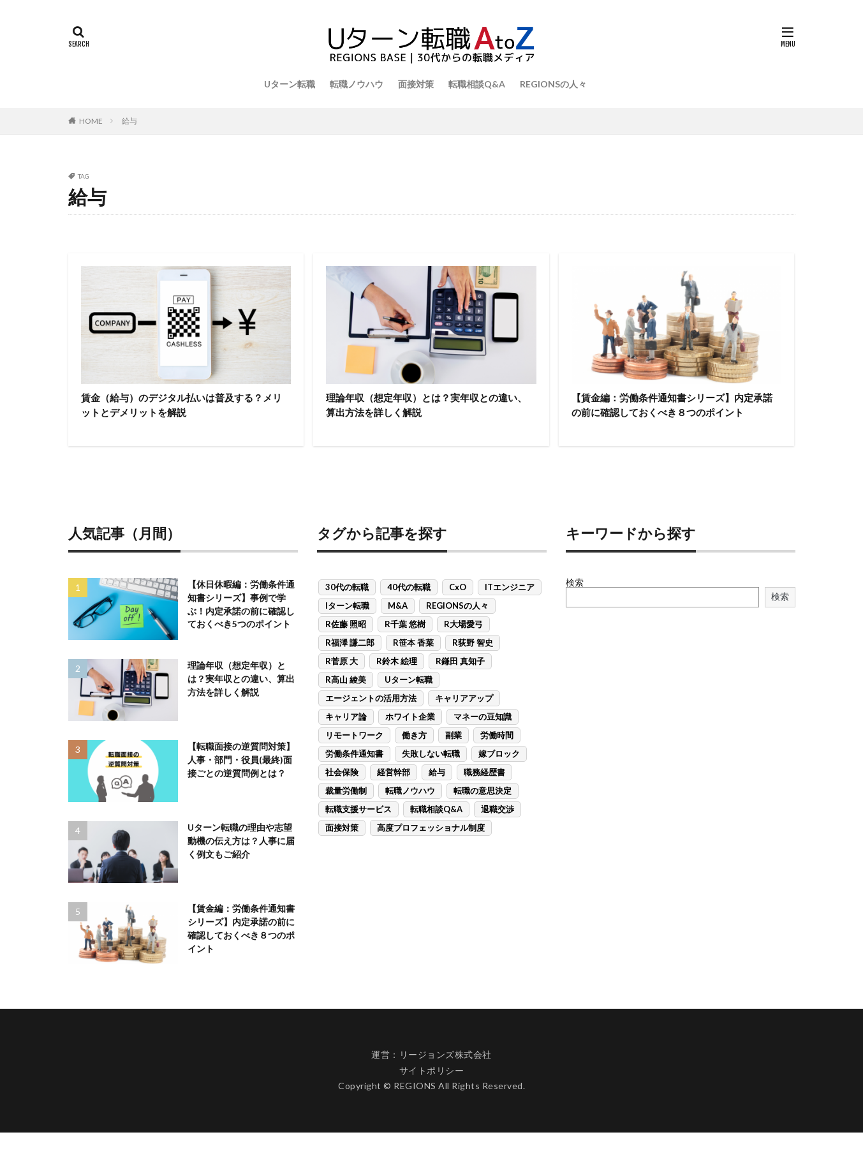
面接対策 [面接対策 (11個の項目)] (341, 849)
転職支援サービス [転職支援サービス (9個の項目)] (358, 831)
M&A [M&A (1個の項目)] (398, 627)
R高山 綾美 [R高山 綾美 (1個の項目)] (345, 701)
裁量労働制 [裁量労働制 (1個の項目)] (346, 812)
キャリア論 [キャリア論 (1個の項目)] (346, 738)
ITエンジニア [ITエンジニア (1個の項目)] (510, 609)
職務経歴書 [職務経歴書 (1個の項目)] (484, 794)
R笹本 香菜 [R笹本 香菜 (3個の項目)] (413, 664)
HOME (91, 121)
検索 (575, 603)
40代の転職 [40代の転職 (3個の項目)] (409, 609)
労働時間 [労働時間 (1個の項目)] (496, 757)
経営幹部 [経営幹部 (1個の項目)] (393, 794)
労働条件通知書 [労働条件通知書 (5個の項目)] (354, 775)
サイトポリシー (431, 1111)
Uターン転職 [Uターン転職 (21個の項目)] (408, 701)
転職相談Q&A (476, 83)
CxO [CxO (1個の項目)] (457, 609)
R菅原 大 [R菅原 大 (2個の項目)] (341, 683)
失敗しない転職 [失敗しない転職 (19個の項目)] (431, 775)
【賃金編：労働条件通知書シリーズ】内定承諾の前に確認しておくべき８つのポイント (675, 416)
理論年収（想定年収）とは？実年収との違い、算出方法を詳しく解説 (429, 407)
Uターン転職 (289, 83)
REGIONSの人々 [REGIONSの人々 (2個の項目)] (457, 627)
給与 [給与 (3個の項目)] (437, 794)
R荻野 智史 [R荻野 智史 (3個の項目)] (472, 664)
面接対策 (416, 83)
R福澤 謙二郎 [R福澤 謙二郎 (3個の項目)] (349, 664)
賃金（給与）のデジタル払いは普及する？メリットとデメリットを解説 (178, 407)
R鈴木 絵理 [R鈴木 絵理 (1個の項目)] (396, 683)
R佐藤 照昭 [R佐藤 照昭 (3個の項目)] (345, 646)
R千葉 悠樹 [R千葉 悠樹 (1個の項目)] (405, 646)
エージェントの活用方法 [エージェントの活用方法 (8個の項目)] (371, 720)
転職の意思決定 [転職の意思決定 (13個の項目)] (483, 812)
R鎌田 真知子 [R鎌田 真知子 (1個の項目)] (460, 683)
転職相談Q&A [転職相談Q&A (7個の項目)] (436, 831)
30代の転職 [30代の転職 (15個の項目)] (347, 609)
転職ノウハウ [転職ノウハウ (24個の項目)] (410, 812)
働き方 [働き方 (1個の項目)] (414, 757)
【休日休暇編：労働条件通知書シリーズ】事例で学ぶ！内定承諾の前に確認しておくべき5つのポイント (240, 635)
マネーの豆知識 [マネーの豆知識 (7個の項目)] (483, 738)
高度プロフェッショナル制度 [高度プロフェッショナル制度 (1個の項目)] (431, 849)
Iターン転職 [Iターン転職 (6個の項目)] (347, 627)
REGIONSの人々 (553, 83)
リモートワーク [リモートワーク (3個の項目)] (354, 757)
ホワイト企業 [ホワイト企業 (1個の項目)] (410, 738)
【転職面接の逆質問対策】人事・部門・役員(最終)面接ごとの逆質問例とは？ (242, 807)
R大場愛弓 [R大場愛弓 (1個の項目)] (463, 646)
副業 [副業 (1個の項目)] (453, 757)
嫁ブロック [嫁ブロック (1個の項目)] (499, 775)
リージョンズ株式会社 (445, 1096)
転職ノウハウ (356, 83)
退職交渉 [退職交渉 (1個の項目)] (497, 831)
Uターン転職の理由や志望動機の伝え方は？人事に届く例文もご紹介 (240, 883)
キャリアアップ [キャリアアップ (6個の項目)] (464, 720)
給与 (129, 121)
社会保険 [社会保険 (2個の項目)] (341, 794)
